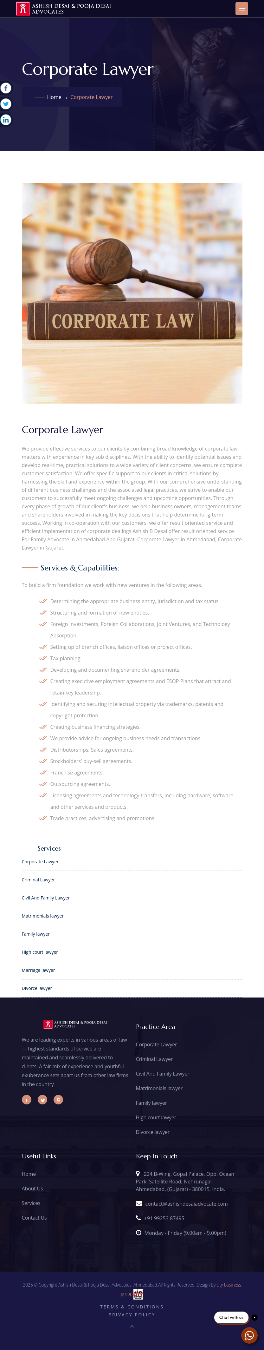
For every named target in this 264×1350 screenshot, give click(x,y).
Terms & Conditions (132, 1307)
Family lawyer (151, 1102)
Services (31, 1203)
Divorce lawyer (153, 1132)
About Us (32, 1188)
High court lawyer (156, 1117)
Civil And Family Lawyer (163, 1073)
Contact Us (34, 1217)
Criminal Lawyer (154, 1059)
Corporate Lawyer (156, 1044)
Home (54, 97)
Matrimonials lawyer (159, 1088)
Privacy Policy (132, 1315)
